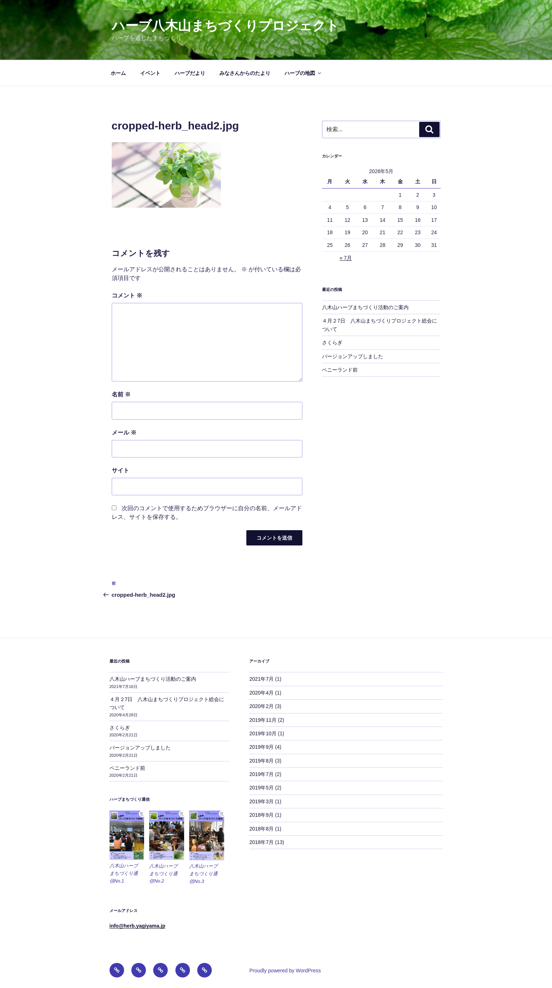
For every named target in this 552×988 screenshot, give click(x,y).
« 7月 (345, 258)
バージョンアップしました (352, 356)
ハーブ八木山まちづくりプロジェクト (225, 25)
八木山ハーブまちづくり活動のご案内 (365, 307)
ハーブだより (190, 73)
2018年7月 (261, 842)
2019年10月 (263, 733)
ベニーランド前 (340, 370)
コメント (127, 295)
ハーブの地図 (303, 73)
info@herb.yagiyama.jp (138, 926)
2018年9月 (261, 815)
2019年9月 (261, 747)
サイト (120, 470)
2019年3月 (261, 801)
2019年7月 (261, 774)
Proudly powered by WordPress (285, 970)
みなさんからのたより (244, 73)
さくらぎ (332, 342)
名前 (121, 394)
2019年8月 (261, 761)
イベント (150, 73)
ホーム (118, 73)
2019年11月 (263, 720)
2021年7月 (261, 679)
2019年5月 (261, 788)
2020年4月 (261, 693)
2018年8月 (261, 829)
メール (124, 432)
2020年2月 (261, 706)
